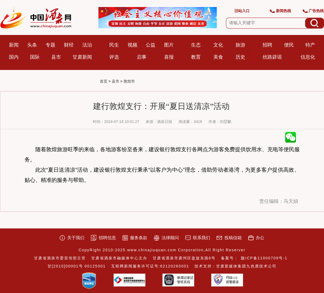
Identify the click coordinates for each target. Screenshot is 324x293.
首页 (103, 81)
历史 (240, 57)
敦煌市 (129, 81)
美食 (218, 57)
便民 (289, 45)
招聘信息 (107, 237)
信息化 (308, 57)
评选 (114, 57)
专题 (50, 45)
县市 (56, 57)
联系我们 (201, 237)
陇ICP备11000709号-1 (264, 258)
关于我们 (75, 237)
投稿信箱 (233, 237)
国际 (35, 57)
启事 (141, 57)
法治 (87, 45)
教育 (196, 57)
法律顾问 (170, 237)
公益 (150, 45)
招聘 (267, 45)
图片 (169, 45)
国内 (14, 57)
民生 (114, 45)
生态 (196, 45)
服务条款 (138, 237)
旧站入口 (242, 11)
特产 (310, 45)
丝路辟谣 (272, 57)
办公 (260, 237)
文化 (218, 45)
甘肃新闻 (82, 57)
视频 (132, 45)
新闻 (14, 45)
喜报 (169, 57)
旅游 (240, 45)
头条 (32, 45)
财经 (69, 45)
